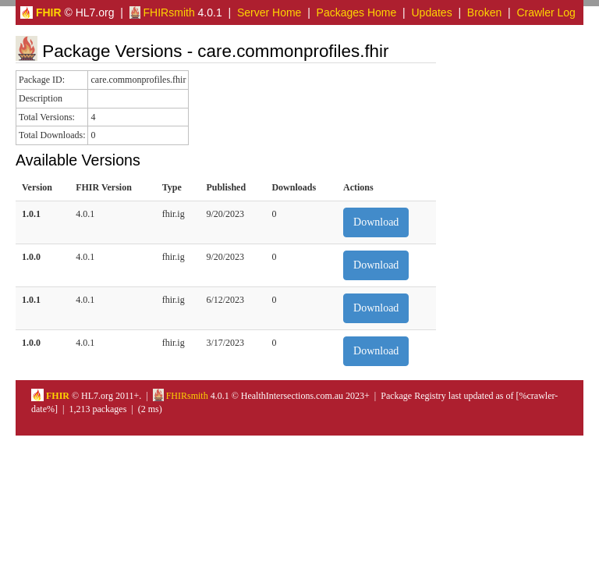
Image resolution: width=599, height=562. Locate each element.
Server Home (269, 12)
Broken (484, 12)
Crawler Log (545, 12)
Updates (432, 12)
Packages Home (357, 12)
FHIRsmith (162, 12)
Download (376, 222)
